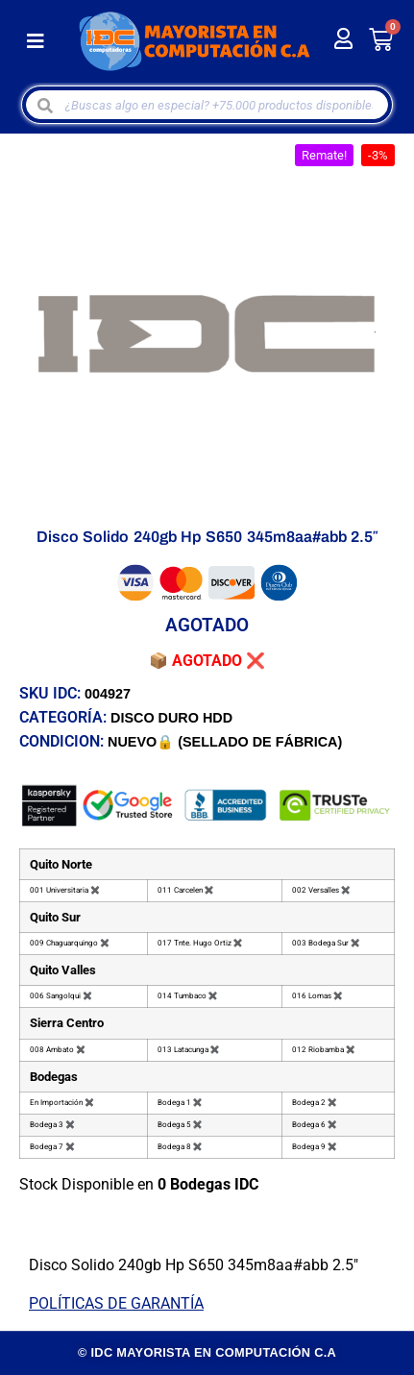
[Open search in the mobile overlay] (207, 104)
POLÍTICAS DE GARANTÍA (116, 1303)
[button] (35, 42)
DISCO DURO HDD (171, 717)
